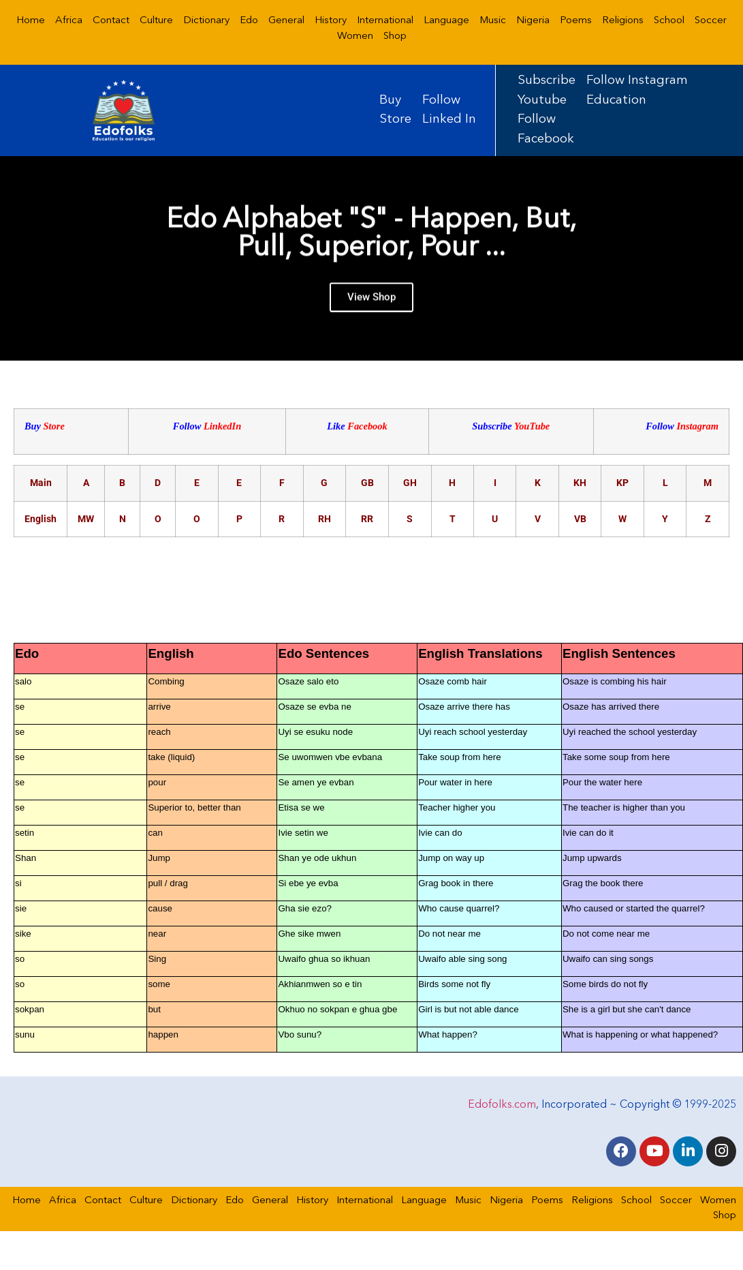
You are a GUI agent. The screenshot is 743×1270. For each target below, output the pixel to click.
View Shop (371, 305)
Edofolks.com (502, 1105)
